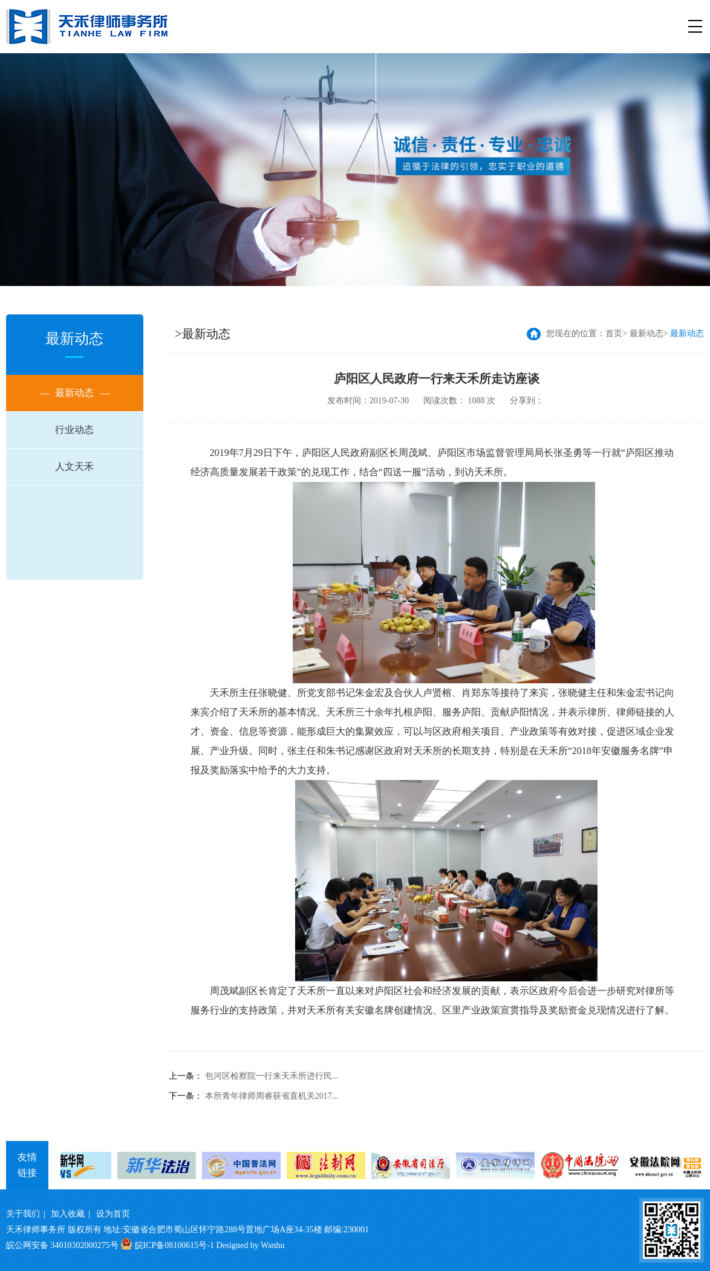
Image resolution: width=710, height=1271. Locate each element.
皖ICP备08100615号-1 (174, 1245)
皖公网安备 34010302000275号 (62, 1245)
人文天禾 (74, 466)
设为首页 (113, 1213)
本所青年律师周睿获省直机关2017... (272, 1095)
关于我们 (23, 1213)
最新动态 (74, 393)
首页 (613, 333)
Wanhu (272, 1245)
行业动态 (74, 429)
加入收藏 (68, 1213)
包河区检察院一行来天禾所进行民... (272, 1076)
